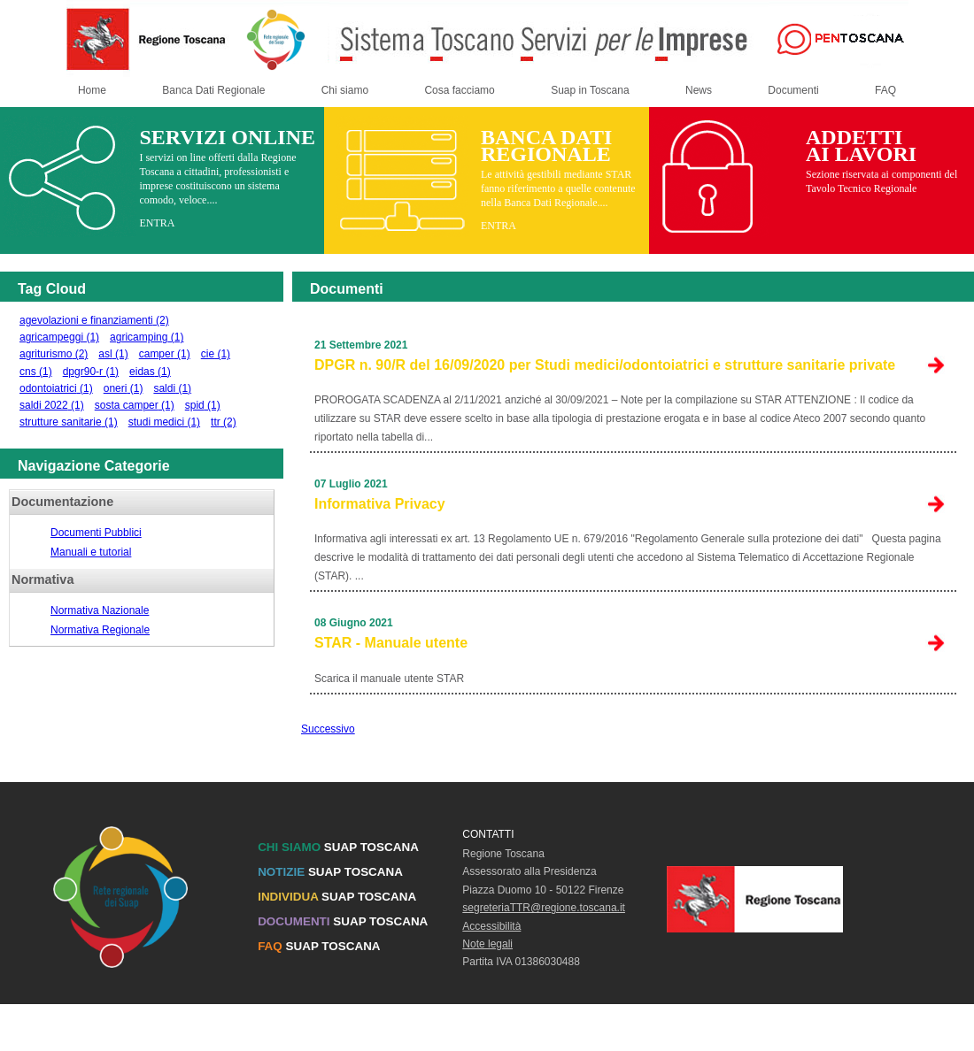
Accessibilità (491, 926)
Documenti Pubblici (96, 532)
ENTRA (156, 223)
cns (35, 371)
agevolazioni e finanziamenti (94, 320)
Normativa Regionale (100, 630)
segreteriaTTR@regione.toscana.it (543, 907)
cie (215, 354)
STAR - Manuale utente (391, 642)
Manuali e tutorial (90, 552)
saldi (172, 388)
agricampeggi (59, 337)
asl (113, 354)
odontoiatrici (56, 388)
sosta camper (134, 405)
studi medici (164, 422)
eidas (150, 371)
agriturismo (53, 354)
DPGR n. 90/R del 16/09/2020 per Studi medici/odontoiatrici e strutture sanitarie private (604, 364)
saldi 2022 (51, 405)
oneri (123, 388)
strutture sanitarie (68, 422)
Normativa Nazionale (99, 610)
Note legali (487, 944)
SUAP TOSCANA (338, 847)
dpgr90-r (91, 371)
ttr (223, 422)
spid (202, 405)
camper (164, 354)
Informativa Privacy (379, 503)
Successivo (328, 729)
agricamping (146, 337)
